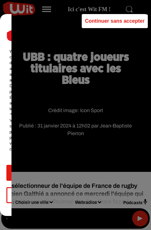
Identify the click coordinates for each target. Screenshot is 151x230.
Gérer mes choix (75, 198)
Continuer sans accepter (115, 24)
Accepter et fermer (75, 175)
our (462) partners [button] (39, 54)
